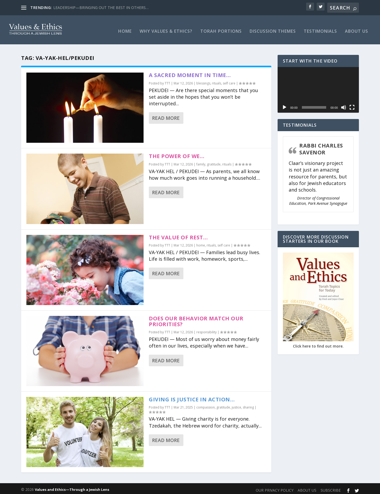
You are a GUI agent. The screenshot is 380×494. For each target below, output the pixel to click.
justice (236, 404)
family (200, 161)
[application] (318, 87)
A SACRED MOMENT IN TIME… (190, 72)
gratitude (214, 161)
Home (125, 28)
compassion (205, 404)
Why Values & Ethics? (166, 28)
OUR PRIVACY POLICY (274, 487)
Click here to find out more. (318, 343)
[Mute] (343, 104)
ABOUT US (356, 28)
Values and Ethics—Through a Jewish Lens (72, 486)
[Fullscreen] (352, 104)
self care (229, 80)
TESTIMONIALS (320, 28)
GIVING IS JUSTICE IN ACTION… (192, 396)
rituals (216, 80)
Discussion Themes (273, 28)
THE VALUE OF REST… (178, 234)
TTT (167, 80)
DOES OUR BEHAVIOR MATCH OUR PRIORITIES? (196, 318)
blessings (203, 80)
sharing (248, 404)
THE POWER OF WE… (176, 153)
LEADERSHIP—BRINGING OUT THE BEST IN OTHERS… (101, 7)
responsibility (206, 329)
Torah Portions (221, 28)
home (200, 242)
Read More (166, 115)
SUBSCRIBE (331, 487)
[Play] (284, 104)
